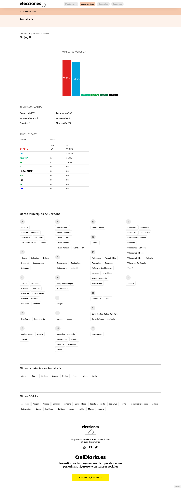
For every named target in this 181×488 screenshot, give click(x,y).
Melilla (81, 409)
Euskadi (155, 404)
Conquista (25, 304)
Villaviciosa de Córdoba (136, 263)
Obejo (95, 243)
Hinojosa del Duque (65, 283)
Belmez (46, 258)
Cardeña (24, 288)
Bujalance (25, 268)
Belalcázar (35, 258)
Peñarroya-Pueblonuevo (102, 268)
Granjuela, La (62, 263)
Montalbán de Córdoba (66, 334)
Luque (69, 319)
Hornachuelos (62, 288)
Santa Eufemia (98, 319)
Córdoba (36, 304)
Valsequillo (144, 227)
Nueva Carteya (98, 227)
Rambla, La (96, 299)
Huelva (65, 376)
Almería (24, 376)
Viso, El (130, 268)
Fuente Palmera (63, 248)
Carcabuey (35, 283)
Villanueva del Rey (134, 258)
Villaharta (131, 243)
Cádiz (34, 376)
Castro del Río (38, 294)
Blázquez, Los (38, 263)
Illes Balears (49, 409)
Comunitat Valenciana (139, 404)
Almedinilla (38, 238)
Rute (107, 299)
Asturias (46, 404)
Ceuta (123, 404)
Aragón (36, 404)
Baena (24, 258)
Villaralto (149, 258)
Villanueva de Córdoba (136, 248)
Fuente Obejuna (63, 243)
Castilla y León (80, 404)
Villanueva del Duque (136, 253)
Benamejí (25, 263)
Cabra (24, 283)
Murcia (91, 409)
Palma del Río (110, 258)
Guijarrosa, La (62, 268)
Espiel (24, 339)
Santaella (111, 319)
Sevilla (94, 376)
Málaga (85, 376)
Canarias (56, 404)
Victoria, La (131, 232)
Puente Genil (97, 283)
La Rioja (61, 409)
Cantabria (67, 404)
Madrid (71, 409)
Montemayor (62, 339)
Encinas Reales (27, 334)
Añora (43, 243)
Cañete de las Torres (29, 299)
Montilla (74, 339)
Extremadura (26, 409)
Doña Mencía (39, 319)
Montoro (60, 344)
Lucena (60, 319)
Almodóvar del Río (28, 243)
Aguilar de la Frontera (30, 232)
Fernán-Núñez (62, 227)
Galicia (38, 409)
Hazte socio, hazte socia (90, 477)
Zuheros (130, 283)
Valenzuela (131, 227)
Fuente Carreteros (64, 232)
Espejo (40, 334)
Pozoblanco (108, 273)
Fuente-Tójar (78, 248)
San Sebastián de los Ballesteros (105, 314)
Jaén (75, 376)
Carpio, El (25, 294)
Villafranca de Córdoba (136, 238)
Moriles (60, 349)
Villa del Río (145, 232)
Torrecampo (97, 334)
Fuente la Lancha (64, 238)
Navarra (101, 409)
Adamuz (24, 227)
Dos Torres (25, 319)
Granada (55, 376)
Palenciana (96, 258)
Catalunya (113, 404)
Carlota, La (36, 288)
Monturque (72, 344)
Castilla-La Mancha (97, 404)
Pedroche (109, 263)
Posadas (95, 273)
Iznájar (59, 304)
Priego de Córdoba (99, 278)
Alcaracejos (26, 238)
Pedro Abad (96, 263)
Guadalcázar (76, 263)
